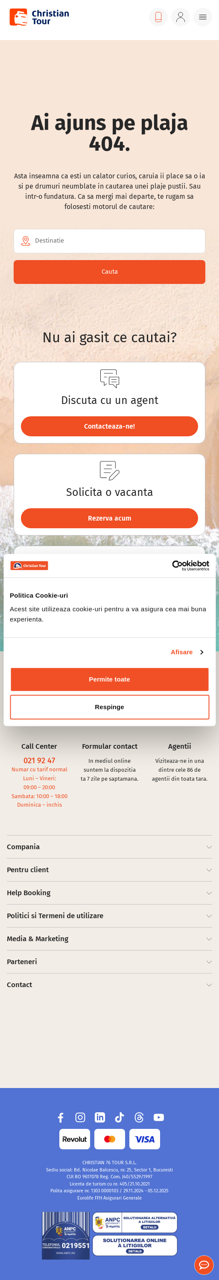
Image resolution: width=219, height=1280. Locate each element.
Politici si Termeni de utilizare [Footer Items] (109, 915)
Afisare (182, 652)
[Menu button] (202, 17)
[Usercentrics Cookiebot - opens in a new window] (171, 565)
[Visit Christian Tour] (39, 17)
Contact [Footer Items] (109, 984)
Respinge (109, 706)
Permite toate (109, 679)
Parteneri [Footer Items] (109, 961)
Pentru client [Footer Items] (109, 869)
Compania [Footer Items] (109, 846)
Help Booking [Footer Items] (109, 892)
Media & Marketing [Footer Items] (109, 938)
